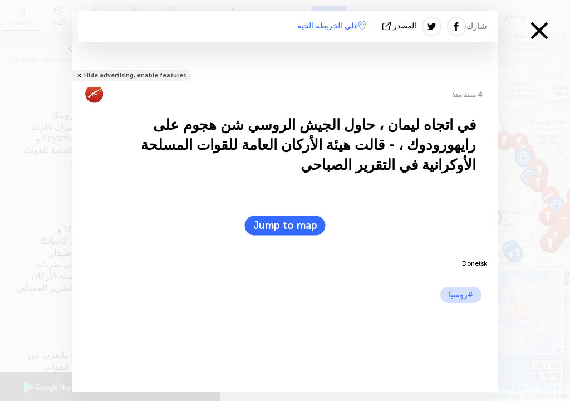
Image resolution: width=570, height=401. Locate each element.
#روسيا (461, 295)
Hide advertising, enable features (135, 75)
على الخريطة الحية (331, 26)
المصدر (400, 26)
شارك (476, 26)
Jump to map (285, 225)
